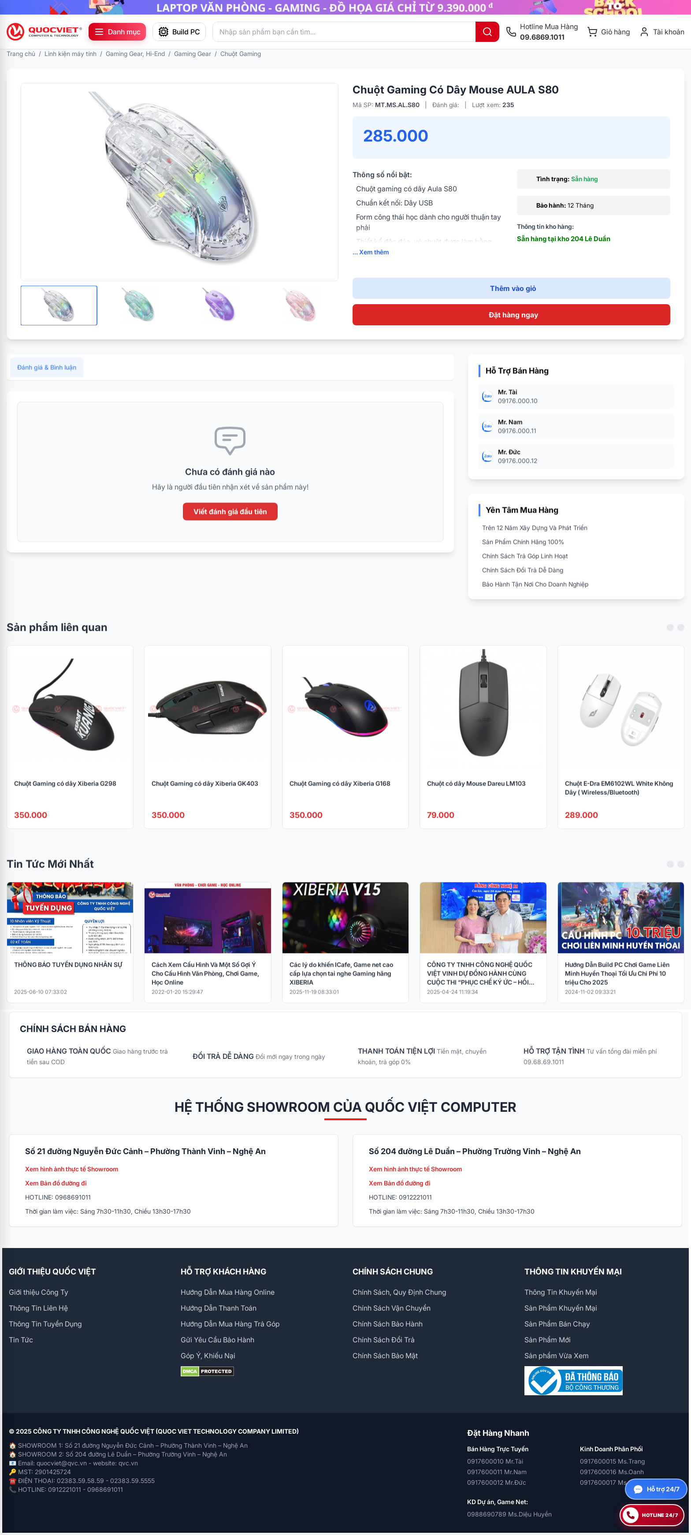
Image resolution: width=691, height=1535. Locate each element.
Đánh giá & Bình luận (46, 379)
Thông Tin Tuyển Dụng (45, 1323)
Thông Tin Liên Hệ (38, 1308)
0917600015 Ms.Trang (612, 1461)
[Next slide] (680, 639)
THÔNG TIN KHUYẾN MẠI (573, 1271)
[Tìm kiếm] (487, 32)
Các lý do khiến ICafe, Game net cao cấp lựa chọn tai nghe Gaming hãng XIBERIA (341, 985)
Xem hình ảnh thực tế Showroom (72, 1169)
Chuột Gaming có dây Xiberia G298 (65, 795)
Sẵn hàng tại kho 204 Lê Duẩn (563, 239)
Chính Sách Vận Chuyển (392, 1308)
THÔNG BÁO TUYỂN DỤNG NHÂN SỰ (68, 976)
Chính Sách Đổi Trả (384, 1339)
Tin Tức (21, 1339)
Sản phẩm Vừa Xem (556, 1355)
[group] (345, 7)
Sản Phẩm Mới (547, 1339)
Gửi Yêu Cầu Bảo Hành (217, 1339)
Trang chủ (21, 53)
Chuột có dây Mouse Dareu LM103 (476, 795)
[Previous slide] (670, 639)
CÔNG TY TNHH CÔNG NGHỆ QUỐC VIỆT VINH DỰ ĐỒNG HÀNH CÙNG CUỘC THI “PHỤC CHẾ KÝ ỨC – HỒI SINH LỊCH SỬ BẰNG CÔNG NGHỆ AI (479, 985)
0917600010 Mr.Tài (495, 1461)
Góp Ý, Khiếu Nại (208, 1355)
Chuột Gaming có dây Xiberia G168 (340, 795)
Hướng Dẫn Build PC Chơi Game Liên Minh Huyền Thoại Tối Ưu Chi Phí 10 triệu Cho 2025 (617, 985)
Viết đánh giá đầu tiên (230, 523)
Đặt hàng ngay (513, 314)
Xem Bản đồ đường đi (56, 1183)
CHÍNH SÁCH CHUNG (393, 1271)
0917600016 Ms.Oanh (612, 1471)
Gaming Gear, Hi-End (135, 53)
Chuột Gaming (240, 53)
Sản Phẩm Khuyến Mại (560, 1308)
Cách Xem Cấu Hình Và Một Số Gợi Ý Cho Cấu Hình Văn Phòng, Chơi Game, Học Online (205, 985)
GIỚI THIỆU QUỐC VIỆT (52, 1271)
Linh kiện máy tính (71, 53)
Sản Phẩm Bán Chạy (557, 1323)
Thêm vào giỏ (513, 288)
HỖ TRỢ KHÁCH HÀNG (223, 1271)
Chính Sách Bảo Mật (385, 1355)
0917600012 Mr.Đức (496, 1482)
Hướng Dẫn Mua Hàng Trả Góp (230, 1323)
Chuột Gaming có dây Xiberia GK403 (205, 795)
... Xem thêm (371, 252)
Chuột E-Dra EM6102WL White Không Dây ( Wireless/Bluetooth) (619, 799)
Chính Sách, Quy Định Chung (399, 1292)
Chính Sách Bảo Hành (388, 1323)
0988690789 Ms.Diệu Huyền (509, 1514)
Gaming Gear (192, 53)
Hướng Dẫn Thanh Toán (218, 1308)
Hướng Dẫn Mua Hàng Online (228, 1292)
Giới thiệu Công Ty (38, 1292)
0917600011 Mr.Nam (497, 1471)
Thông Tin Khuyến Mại (560, 1292)
